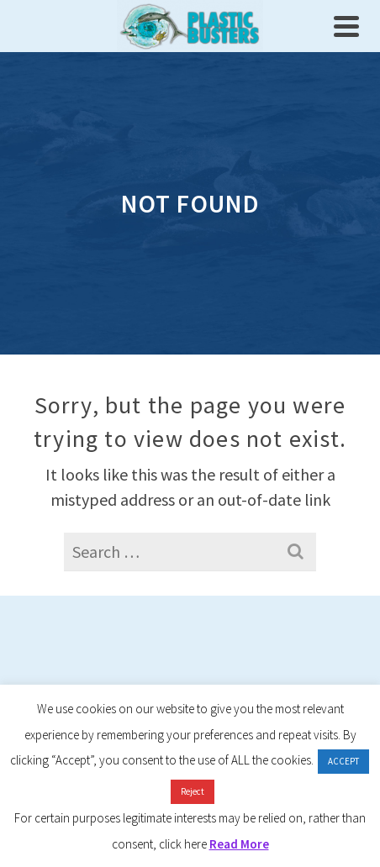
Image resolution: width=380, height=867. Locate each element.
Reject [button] (192, 791)
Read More (239, 844)
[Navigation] (346, 26)
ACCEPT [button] (343, 761)
